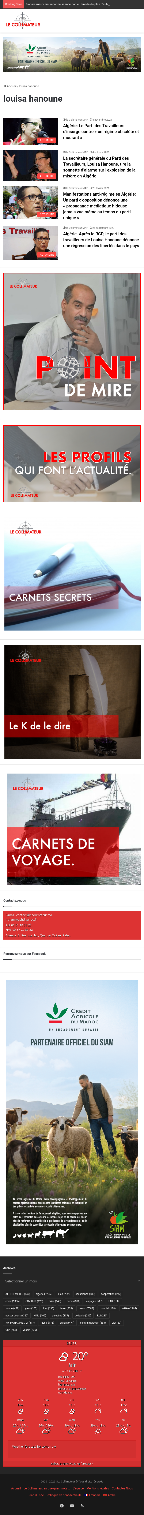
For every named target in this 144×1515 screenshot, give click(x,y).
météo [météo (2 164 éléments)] (129, 1308)
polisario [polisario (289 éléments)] (83, 1315)
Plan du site (36, 1495)
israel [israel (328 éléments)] (66, 1308)
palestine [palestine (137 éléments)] (60, 1315)
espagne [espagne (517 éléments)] (94, 1301)
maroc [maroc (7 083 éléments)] (86, 1308)
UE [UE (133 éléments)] (116, 1322)
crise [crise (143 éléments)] (55, 1301)
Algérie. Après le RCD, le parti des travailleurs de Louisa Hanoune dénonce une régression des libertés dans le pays (101, 239)
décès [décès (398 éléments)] (73, 1301)
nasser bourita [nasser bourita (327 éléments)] (16, 1315)
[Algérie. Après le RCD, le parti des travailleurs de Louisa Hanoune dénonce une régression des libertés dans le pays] (30, 243)
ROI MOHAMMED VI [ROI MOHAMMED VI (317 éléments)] (20, 1322)
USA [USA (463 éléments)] (11, 1329)
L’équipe (78, 1488)
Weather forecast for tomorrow (34, 1446)
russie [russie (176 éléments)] (47, 1322)
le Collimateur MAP (77, 119)
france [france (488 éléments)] (12, 1308)
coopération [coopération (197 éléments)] (111, 1294)
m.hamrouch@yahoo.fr (21, 919)
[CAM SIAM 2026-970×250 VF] (72, 54)
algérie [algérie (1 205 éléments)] (44, 1294)
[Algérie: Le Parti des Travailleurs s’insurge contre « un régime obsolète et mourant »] (30, 131)
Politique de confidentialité (64, 1495)
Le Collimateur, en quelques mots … (47, 1488)
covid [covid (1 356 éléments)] (12, 1301)
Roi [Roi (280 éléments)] (102, 1315)
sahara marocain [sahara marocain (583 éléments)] (93, 1322)
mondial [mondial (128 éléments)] (108, 1308)
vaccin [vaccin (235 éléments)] (30, 1329)
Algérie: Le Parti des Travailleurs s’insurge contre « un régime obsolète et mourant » (101, 131)
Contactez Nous (122, 1488)
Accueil (9, 86)
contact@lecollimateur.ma (34, 915)
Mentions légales (98, 1488)
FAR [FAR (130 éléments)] (114, 1301)
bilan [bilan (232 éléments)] (63, 1294)
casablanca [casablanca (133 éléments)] (85, 1294)
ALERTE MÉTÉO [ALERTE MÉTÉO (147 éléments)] (17, 1294)
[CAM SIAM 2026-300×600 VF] (72, 1243)
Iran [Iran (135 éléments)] (48, 1308)
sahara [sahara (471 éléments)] (67, 1322)
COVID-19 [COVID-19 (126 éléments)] (34, 1301)
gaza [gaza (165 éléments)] (31, 1308)
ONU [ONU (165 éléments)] (40, 1315)
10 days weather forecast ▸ (72, 1463)
